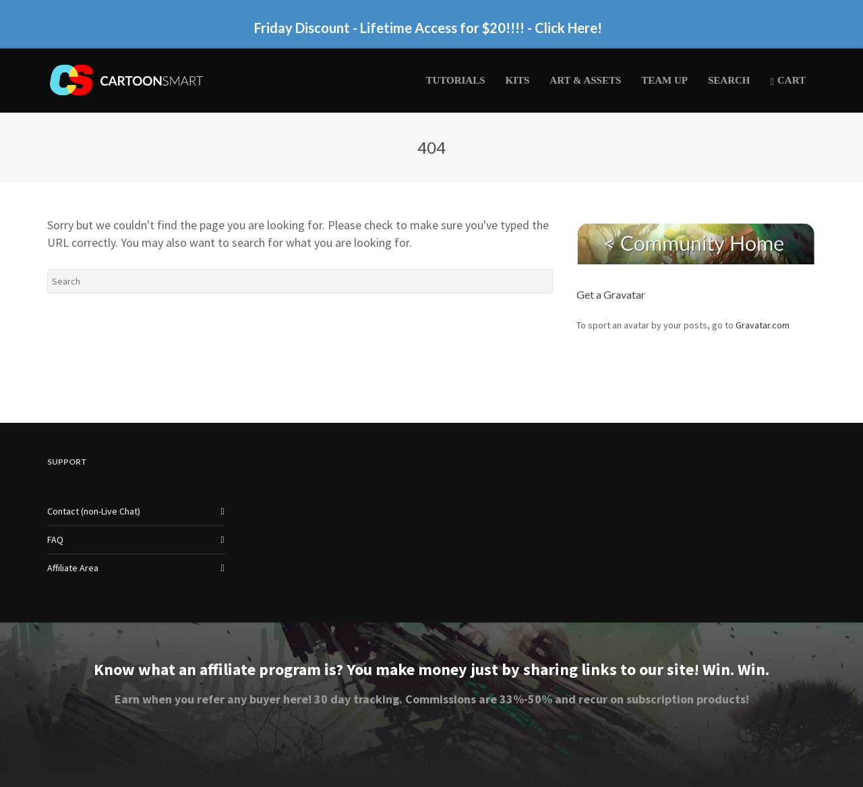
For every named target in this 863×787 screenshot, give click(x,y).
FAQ (55, 539)
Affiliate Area (72, 568)
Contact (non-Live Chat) (93, 511)
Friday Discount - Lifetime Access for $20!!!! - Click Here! (428, 28)
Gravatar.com (763, 325)
